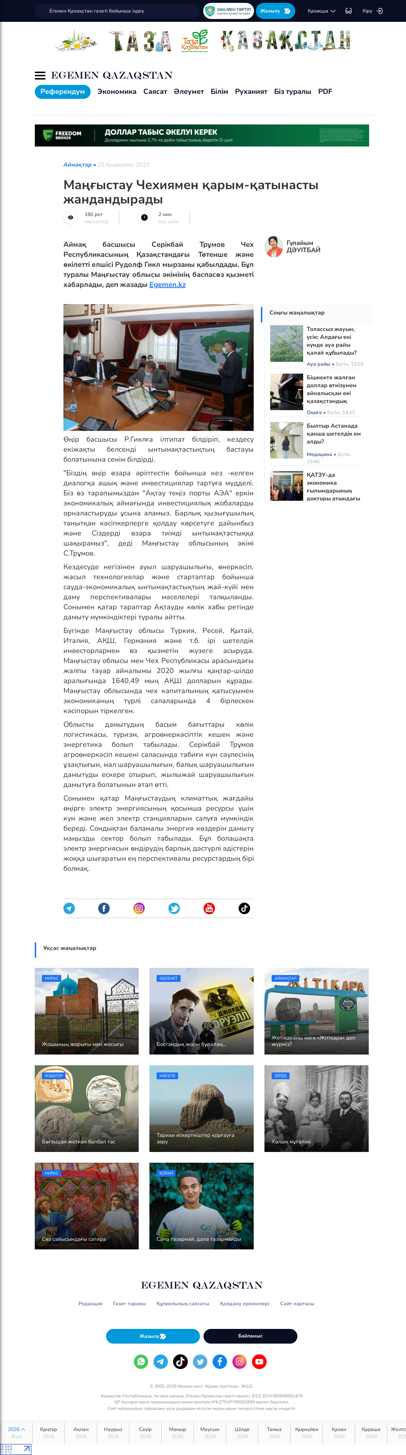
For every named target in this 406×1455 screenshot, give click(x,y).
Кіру (373, 11)
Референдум (62, 91)
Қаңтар (48, 1433)
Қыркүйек (306, 1433)
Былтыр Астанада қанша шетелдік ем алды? (334, 434)
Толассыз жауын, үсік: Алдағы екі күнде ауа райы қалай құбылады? (332, 341)
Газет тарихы (129, 1303)
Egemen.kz (167, 284)
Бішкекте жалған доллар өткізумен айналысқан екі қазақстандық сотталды (332, 393)
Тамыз (274, 1433)
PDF (325, 91)
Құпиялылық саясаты (183, 1303)
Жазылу (275, 11)
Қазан (338, 1433)
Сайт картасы (297, 1303)
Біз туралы (292, 91)
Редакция (90, 1303)
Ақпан (80, 1433)
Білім (219, 91)
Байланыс (250, 1335)
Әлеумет (189, 91)
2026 (16, 1433)
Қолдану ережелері (244, 1303)
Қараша (371, 1433)
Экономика (117, 91)
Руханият (251, 91)
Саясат (155, 91)
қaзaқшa (322, 11)
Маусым (209, 1433)
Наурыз (113, 1433)
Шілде (242, 1433)
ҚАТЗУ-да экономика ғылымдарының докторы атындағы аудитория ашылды (334, 490)
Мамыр (177, 1433)
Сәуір (145, 1433)
